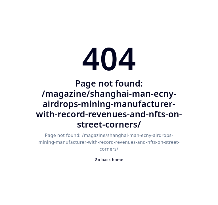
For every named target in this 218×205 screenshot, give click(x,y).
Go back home (109, 159)
